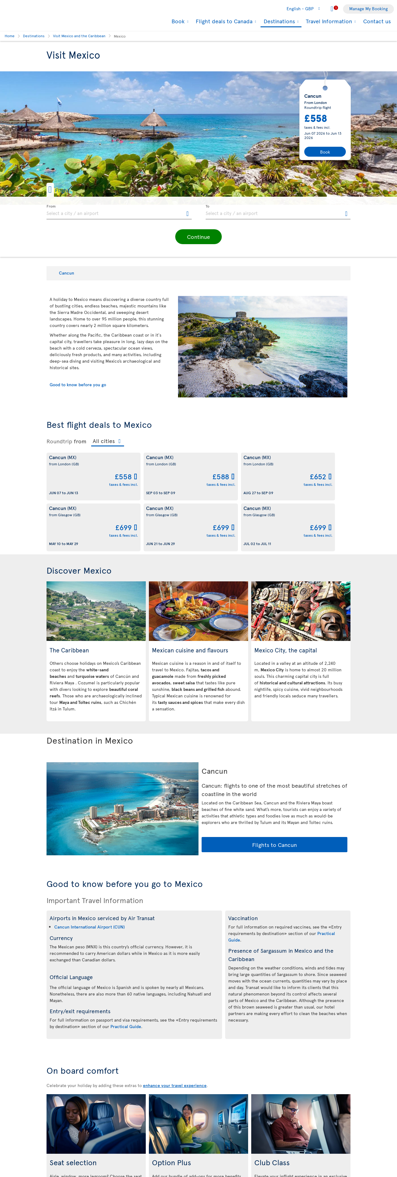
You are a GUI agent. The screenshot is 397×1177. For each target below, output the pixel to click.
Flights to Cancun (274, 794)
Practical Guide (125, 975)
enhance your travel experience (175, 1034)
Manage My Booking (368, 8)
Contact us (377, 21)
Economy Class (88, 1132)
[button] (68, 190)
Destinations (279, 21)
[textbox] (119, 212)
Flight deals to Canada (223, 21)
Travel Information (328, 21)
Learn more (96, 1154)
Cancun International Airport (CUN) (89, 876)
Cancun (66, 273)
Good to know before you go (78, 384)
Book (177, 21)
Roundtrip (59, 441)
